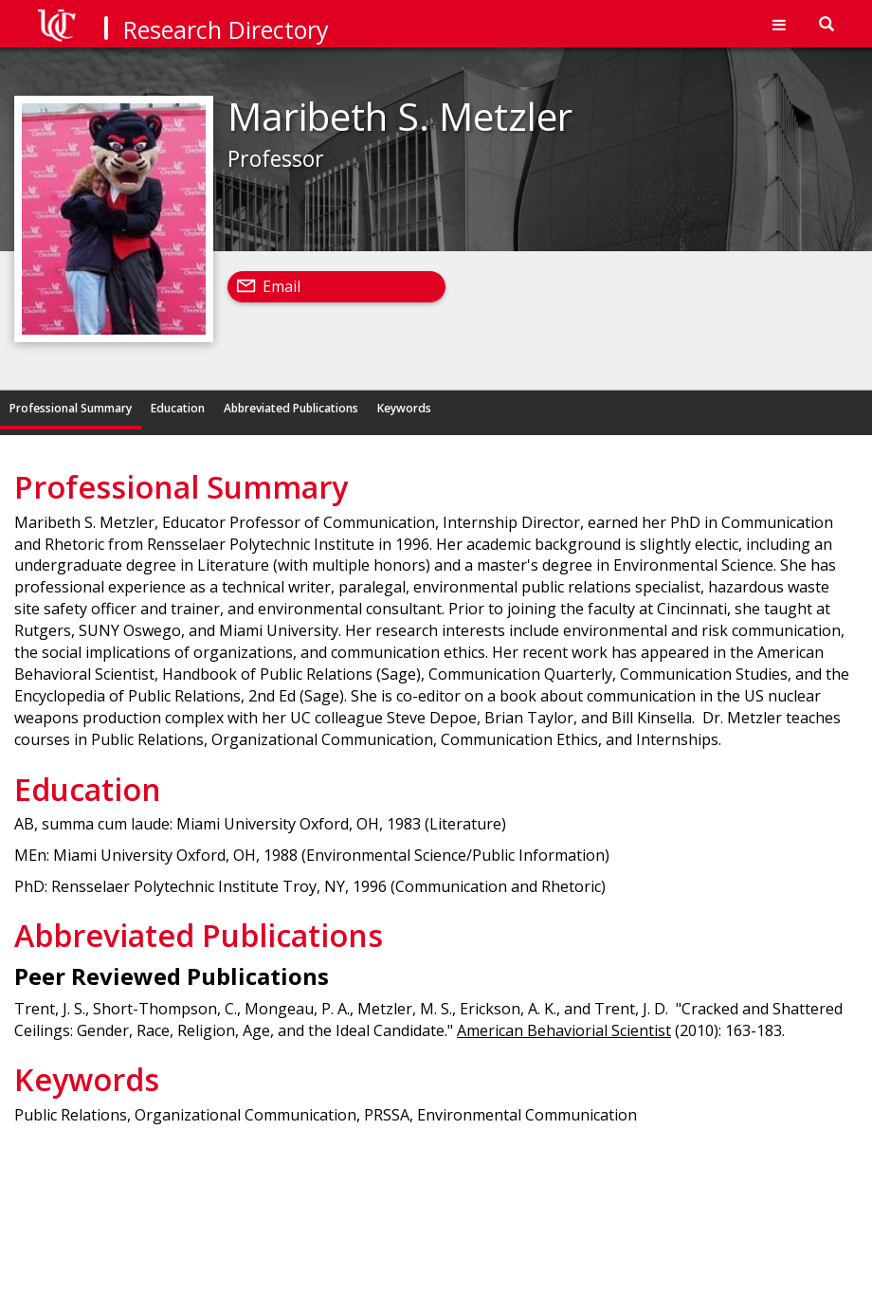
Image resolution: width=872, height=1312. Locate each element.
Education (178, 408)
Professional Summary (70, 408)
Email (281, 286)
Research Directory (226, 29)
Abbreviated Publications (291, 408)
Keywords (404, 408)
